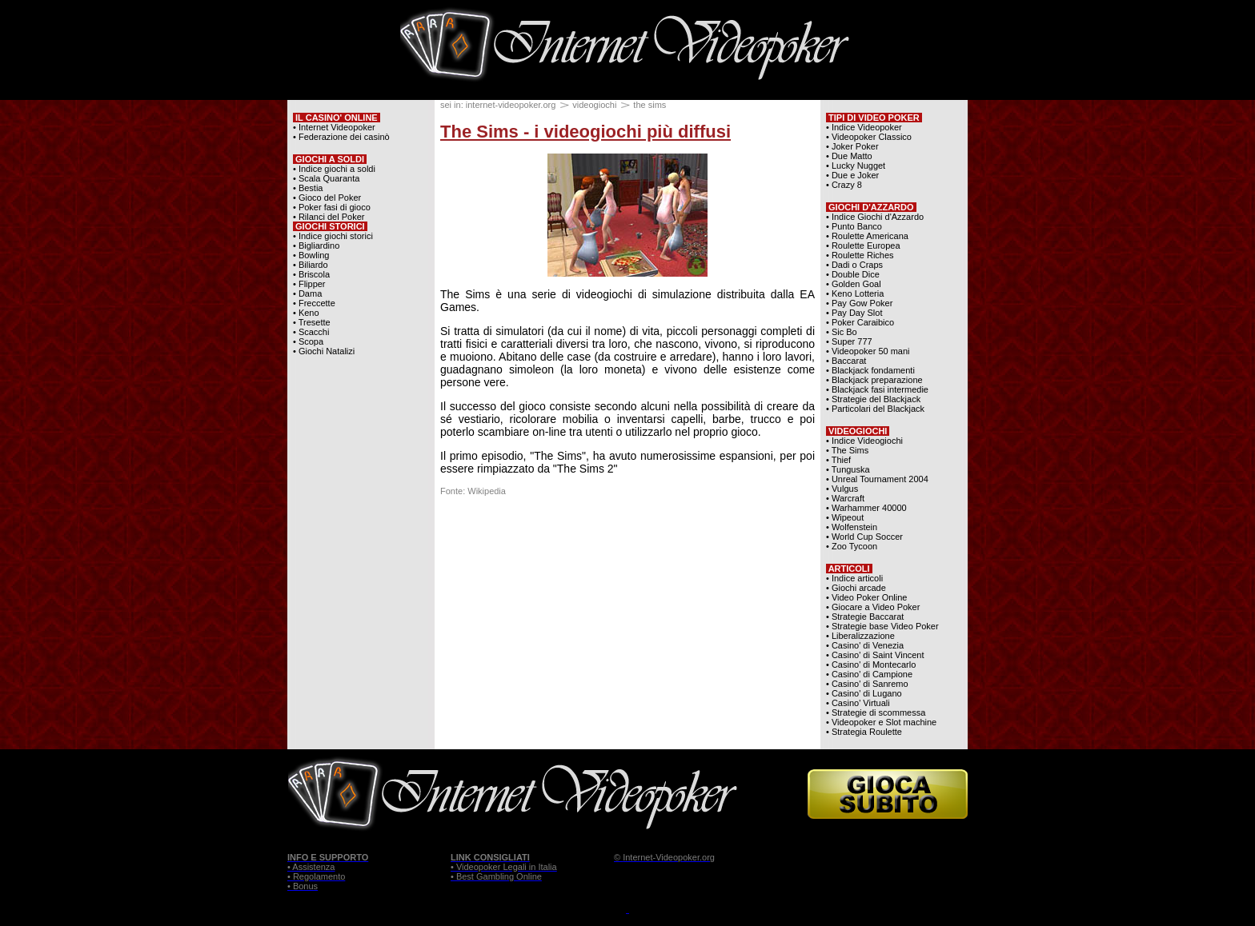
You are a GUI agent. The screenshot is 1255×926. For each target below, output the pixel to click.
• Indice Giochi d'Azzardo (875, 217)
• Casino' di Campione (869, 674)
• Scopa (308, 341)
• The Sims (847, 450)
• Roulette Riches (860, 255)
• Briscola (311, 274)
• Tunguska (848, 469)
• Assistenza (311, 867)
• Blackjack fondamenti (870, 370)
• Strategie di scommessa (875, 712)
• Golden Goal (853, 284)
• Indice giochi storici (333, 236)
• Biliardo (310, 264)
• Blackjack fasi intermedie (877, 389)
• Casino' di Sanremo (867, 684)
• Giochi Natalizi (324, 351)
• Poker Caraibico (860, 322)
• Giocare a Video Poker (873, 607)
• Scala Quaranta (326, 178)
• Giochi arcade (856, 588)
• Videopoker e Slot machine (881, 722)
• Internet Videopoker (334, 127)
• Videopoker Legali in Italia (504, 867)
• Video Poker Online (867, 597)
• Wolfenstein (851, 527)
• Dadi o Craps (854, 264)
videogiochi (594, 105)
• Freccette (314, 303)
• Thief (838, 460)
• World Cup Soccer (864, 536)
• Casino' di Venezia (865, 645)
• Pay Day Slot (854, 312)
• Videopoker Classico (869, 137)
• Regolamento (316, 876)
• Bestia (308, 188)
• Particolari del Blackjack (875, 408)
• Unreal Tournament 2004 (877, 479)
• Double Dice (853, 274)
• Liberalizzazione (860, 636)
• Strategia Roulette (864, 731)
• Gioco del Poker (327, 197)
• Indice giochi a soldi (334, 169)
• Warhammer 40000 (866, 508)
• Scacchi (311, 332)
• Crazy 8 (844, 185)
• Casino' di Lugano (864, 693)
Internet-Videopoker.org (669, 857)
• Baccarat (846, 360)
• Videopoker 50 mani (868, 351)
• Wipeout (845, 517)
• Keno (306, 312)
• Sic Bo (841, 332)
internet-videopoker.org (511, 105)
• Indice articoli (854, 578)
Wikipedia (486, 491)
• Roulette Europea (863, 245)
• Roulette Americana (867, 236)
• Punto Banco (854, 226)
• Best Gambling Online (496, 876)
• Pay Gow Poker (859, 303)
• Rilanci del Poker (328, 217)
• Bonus (302, 886)
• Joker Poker (852, 146)
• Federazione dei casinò (341, 137)
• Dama (307, 293)
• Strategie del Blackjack (873, 399)
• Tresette (312, 322)
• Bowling (311, 255)
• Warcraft (845, 498)
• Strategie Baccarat (865, 616)
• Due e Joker (852, 175)
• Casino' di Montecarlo (871, 664)
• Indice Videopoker (864, 127)
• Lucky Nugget (855, 165)
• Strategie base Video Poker (882, 626)
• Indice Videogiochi (864, 440)
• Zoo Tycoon (851, 546)
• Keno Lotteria (855, 293)
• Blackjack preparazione (874, 380)
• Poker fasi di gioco (332, 207)
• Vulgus (842, 488)
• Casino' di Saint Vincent (875, 655)
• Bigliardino (316, 245)
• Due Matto (849, 156)
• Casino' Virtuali (858, 703)
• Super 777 (849, 341)
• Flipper (309, 284)
